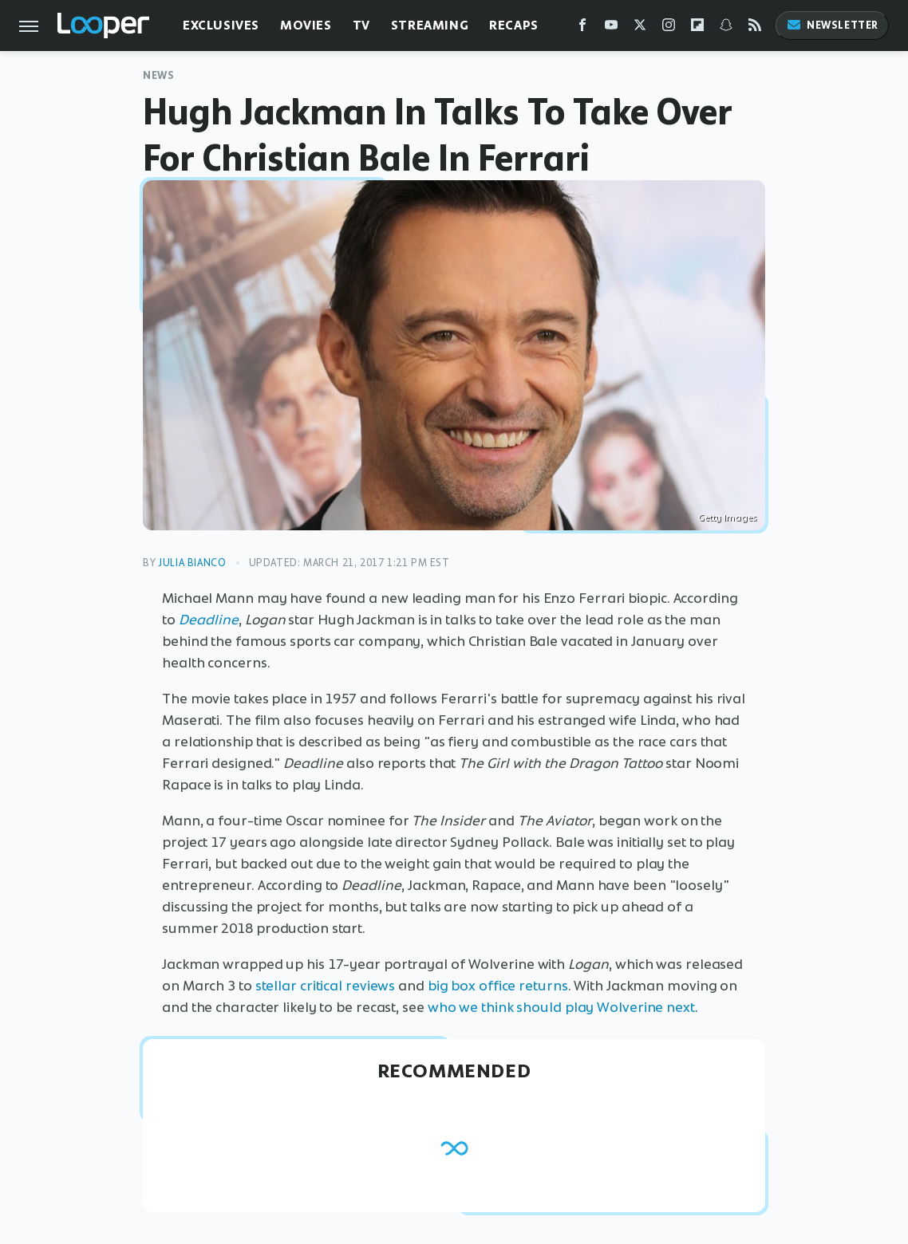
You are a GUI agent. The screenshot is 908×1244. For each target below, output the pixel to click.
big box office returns (498, 985)
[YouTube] (611, 28)
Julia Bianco (192, 562)
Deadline (209, 619)
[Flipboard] (697, 28)
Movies (306, 25)
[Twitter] (640, 28)
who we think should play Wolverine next (561, 1007)
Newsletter (832, 25)
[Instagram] (669, 28)
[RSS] (755, 28)
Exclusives (221, 25)
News (158, 75)
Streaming (429, 25)
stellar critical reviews (325, 985)
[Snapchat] (726, 28)
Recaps (514, 25)
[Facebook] (582, 28)
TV (361, 25)
